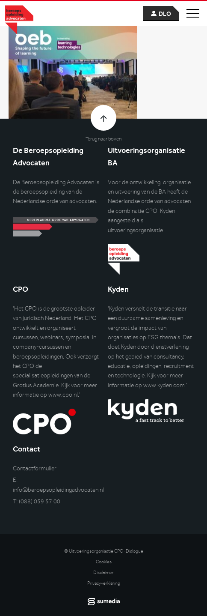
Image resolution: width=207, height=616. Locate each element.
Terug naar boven (103, 139)
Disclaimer (103, 572)
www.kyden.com (164, 385)
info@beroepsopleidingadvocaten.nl (58, 489)
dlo (165, 14)
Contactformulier (34, 468)
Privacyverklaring (103, 583)
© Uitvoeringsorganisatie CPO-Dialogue (103, 551)
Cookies (104, 562)
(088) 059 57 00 (39, 501)
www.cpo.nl (63, 394)
